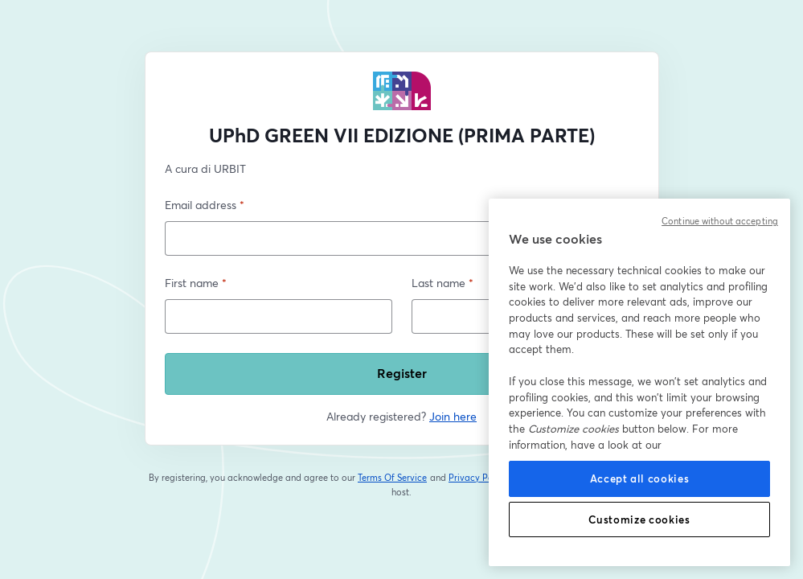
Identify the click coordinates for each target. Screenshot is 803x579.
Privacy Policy (479, 477)
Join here (453, 416)
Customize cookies (639, 519)
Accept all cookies (640, 478)
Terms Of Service (393, 477)
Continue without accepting (720, 221)
